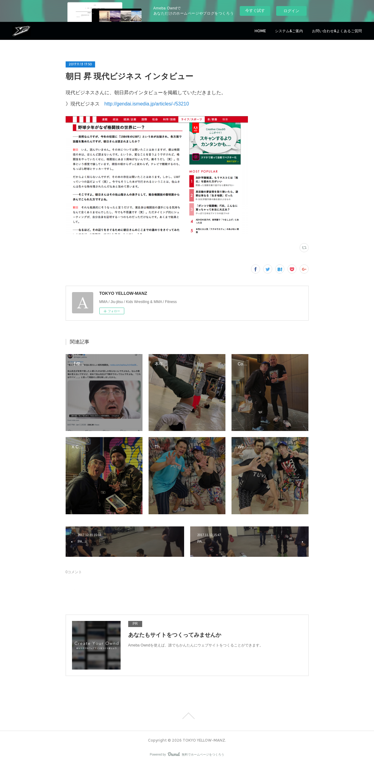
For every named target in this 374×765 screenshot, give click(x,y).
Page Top (187, 715)
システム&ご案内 (289, 31)
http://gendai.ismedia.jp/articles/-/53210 (147, 103)
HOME (260, 31)
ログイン (291, 11)
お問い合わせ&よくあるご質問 (337, 31)
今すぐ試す (255, 10)
